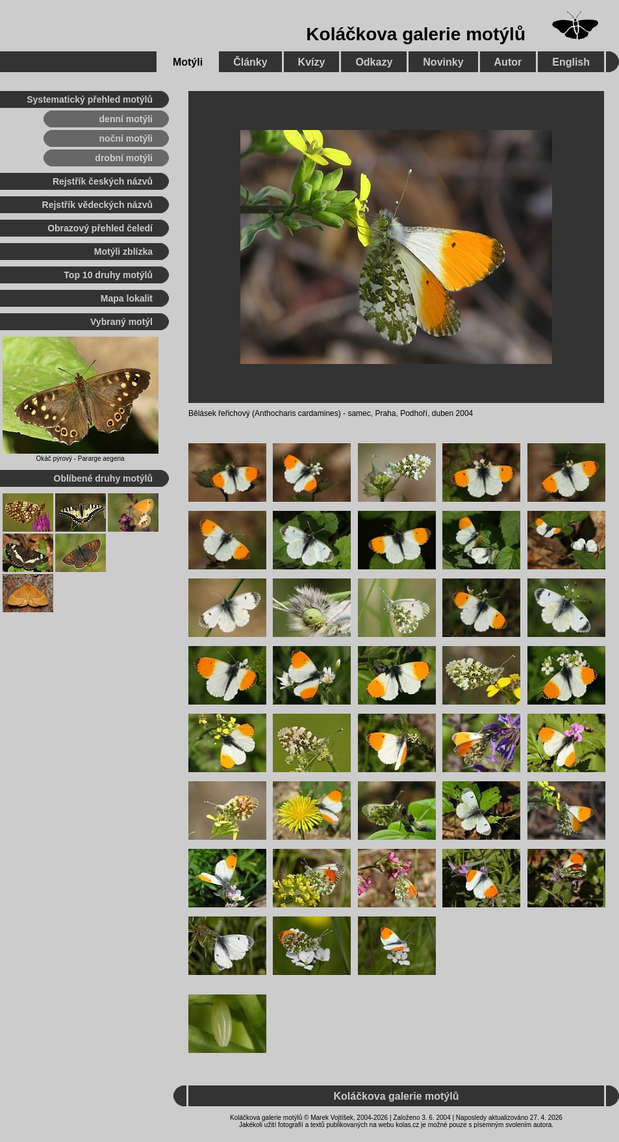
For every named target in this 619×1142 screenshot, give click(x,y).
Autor (508, 62)
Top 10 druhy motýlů (108, 275)
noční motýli (126, 138)
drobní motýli (124, 158)
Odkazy (373, 62)
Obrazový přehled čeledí (100, 228)
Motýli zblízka (123, 251)
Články (250, 62)
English (571, 62)
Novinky (443, 62)
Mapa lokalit (127, 298)
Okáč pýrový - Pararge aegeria (80, 458)
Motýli (188, 62)
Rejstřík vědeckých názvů (97, 205)
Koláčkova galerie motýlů (415, 34)
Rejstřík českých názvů (103, 181)
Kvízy (311, 62)
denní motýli (126, 119)
